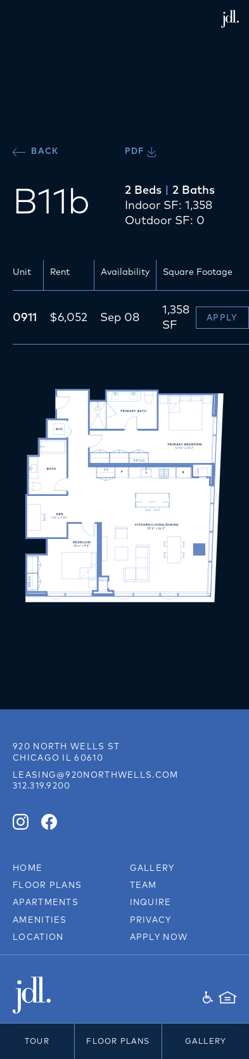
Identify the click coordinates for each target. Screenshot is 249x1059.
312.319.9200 (42, 785)
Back (36, 151)
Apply (222, 317)
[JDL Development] (69, 995)
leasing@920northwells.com (96, 775)
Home (27, 868)
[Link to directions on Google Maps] (66, 752)
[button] (226, 65)
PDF (140, 151)
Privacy (151, 920)
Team (143, 885)
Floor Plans (118, 1041)
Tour (37, 1041)
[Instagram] (21, 822)
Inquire (151, 902)
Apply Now (159, 937)
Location (38, 937)
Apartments (46, 902)
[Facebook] (49, 822)
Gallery (205, 1041)
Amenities (40, 920)
